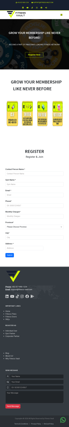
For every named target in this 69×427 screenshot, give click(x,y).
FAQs (7, 319)
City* (7, 233)
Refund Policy (49, 424)
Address (9, 244)
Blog (7, 353)
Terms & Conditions (21, 424)
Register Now (34, 55)
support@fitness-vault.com (42, 2)
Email (8, 190)
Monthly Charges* (12, 212)
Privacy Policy (36, 424)
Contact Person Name (15, 169)
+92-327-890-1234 (22, 2)
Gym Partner (10, 333)
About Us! (9, 356)
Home (7, 311)
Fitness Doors (11, 317)
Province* (9, 222)
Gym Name (10, 180)
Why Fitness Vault (12, 359)
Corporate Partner (12, 336)
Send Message (13, 406)
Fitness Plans (10, 314)
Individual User (11, 331)
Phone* (8, 201)
